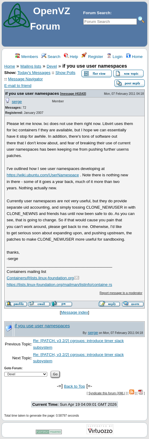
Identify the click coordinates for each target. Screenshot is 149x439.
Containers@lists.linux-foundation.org (40, 278)
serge (17, 101)
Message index (74, 312)
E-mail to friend (17, 85)
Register (92, 56)
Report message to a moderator (121, 293)
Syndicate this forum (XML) (106, 393)
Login (114, 56)
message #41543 (73, 93)
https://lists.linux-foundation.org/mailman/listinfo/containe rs (59, 284)
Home (134, 56)
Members (26, 56)
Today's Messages (33, 72)
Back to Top (74, 386)
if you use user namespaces (32, 93)
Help (71, 56)
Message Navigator (25, 79)
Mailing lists (30, 66)
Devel (52, 66)
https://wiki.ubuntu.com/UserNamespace (43, 175)
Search (50, 56)
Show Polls (65, 72)
